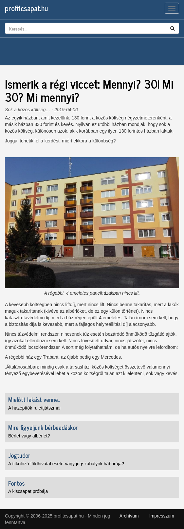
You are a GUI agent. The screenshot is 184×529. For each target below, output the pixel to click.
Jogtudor (19, 455)
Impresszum (161, 515)
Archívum (129, 515)
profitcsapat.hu (26, 8)
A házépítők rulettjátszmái (34, 408)
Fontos (16, 483)
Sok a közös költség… (27, 109)
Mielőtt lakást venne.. (34, 399)
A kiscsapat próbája (28, 491)
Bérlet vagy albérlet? (29, 435)
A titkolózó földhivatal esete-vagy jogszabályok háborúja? (66, 463)
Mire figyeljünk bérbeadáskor (43, 427)
